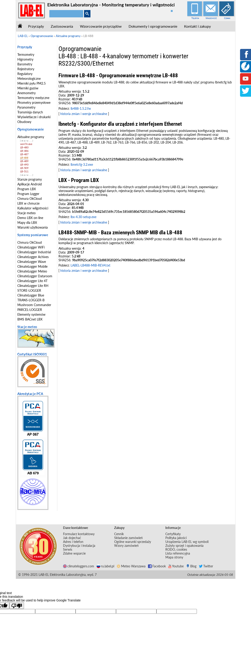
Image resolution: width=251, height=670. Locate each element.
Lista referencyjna (177, 553)
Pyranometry (26, 107)
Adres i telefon (73, 542)
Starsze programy (29, 179)
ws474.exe (26, 144)
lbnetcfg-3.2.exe (82, 164)
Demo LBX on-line (30, 218)
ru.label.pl (105, 566)
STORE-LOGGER (29, 290)
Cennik (227, 18)
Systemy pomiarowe (32, 235)
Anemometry (26, 93)
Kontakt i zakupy (197, 26)
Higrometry (25, 59)
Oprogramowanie (30, 129)
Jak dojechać (72, 538)
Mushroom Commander (34, 305)
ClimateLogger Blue (30, 295)
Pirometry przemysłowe (33, 102)
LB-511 (24, 171)
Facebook (157, 566)
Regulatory (24, 74)
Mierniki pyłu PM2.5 (31, 83)
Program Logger (28, 194)
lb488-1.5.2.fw (81, 108)
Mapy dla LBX (27, 222)
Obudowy (24, 122)
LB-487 (24, 154)
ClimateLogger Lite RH (32, 286)
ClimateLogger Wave (31, 262)
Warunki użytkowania (32, 227)
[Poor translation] (16, 605)
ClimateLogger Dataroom (34, 276)
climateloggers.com (78, 566)
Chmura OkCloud (29, 198)
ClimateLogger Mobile (32, 266)
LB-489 (24, 161)
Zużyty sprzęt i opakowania (184, 545)
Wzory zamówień (126, 545)
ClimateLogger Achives (33, 257)
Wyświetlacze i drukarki (33, 117)
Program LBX (26, 189)
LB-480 (24, 147)
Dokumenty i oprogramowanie (153, 26)
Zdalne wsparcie (74, 553)
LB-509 (24, 168)
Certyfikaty (173, 534)
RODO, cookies (176, 549)
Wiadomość (211, 18)
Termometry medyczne (33, 98)
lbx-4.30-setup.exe (83, 217)
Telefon (195, 18)
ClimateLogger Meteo (32, 271)
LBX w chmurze (28, 203)
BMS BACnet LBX (29, 319)
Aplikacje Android (29, 184)
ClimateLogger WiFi (31, 247)
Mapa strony (174, 557)
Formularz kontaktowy (79, 534)
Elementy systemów (31, 314)
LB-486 (24, 150)
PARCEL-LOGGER (29, 310)
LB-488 (24, 157)
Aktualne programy (30, 137)
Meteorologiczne (29, 78)
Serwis (67, 549)
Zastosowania (62, 26)
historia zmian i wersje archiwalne (83, 114)
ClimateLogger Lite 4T (32, 281)
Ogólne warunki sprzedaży (132, 542)
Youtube (176, 566)
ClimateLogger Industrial (34, 252)
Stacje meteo (26, 213)
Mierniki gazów (27, 88)
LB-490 (24, 164)
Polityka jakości (176, 538)
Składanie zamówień (128, 538)
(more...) (27, 140)
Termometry (25, 54)
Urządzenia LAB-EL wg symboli (187, 542)
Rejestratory (25, 69)
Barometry (24, 64)
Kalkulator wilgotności (32, 208)
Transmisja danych (30, 112)
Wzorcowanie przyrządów (101, 26)
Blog (191, 566)
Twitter (206, 566)
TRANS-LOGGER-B (31, 300)
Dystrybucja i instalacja (79, 545)
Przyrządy (36, 26)
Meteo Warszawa (131, 566)
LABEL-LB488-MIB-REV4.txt (90, 265)
